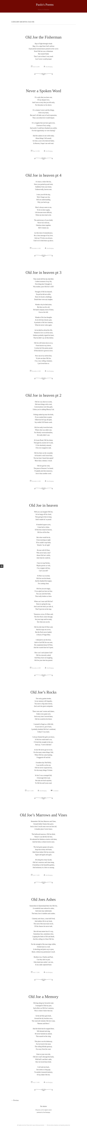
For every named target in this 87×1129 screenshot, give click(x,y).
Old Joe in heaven (43, 505)
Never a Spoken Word (43, 91)
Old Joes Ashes (43, 899)
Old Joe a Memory (43, 996)
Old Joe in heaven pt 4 (43, 175)
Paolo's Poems (45, 4)
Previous (15, 1100)
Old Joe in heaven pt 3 (43, 272)
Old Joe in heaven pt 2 (43, 395)
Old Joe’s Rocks (43, 692)
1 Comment (55, 791)
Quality (56, 1125)
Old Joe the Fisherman (43, 37)
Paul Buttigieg (49, 66)
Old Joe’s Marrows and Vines (43, 815)
